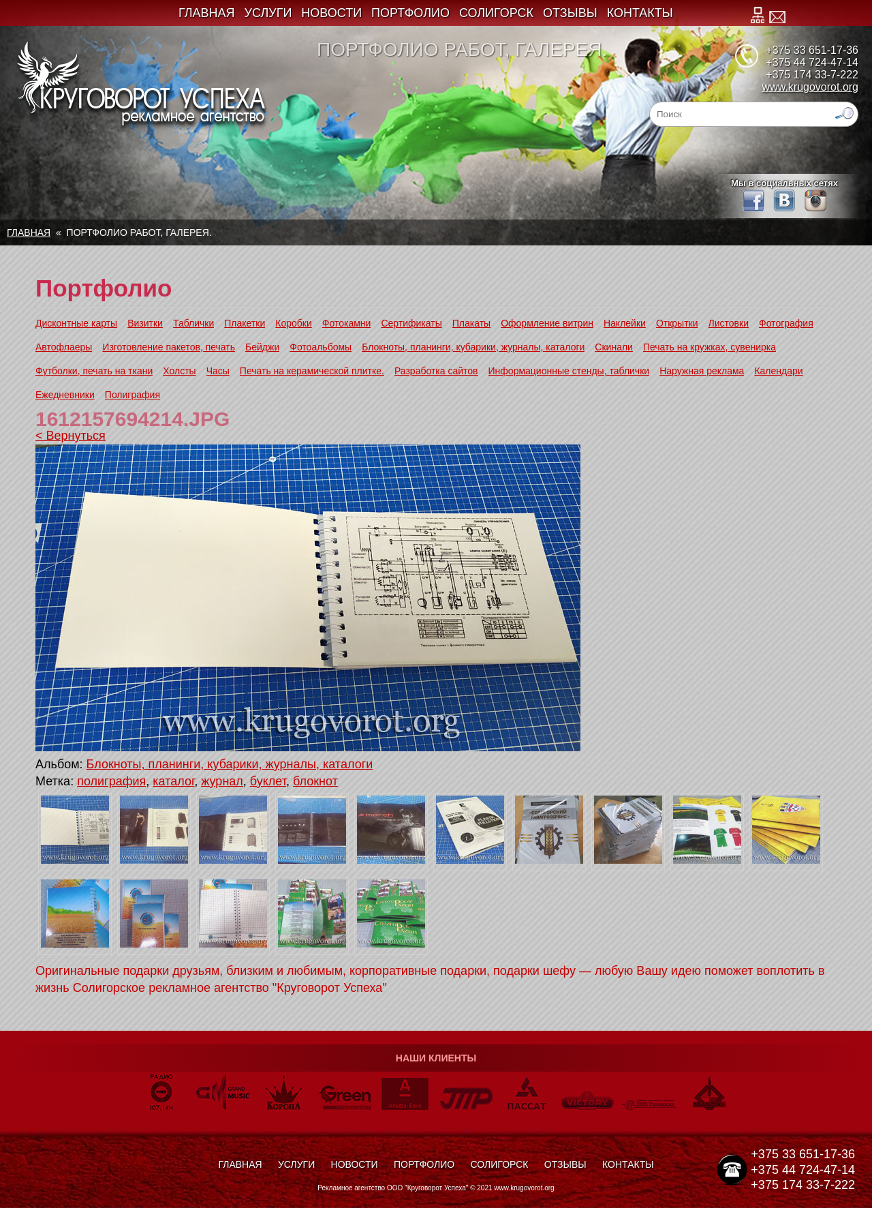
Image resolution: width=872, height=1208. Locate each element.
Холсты (179, 370)
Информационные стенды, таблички (569, 370)
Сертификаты (411, 323)
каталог (173, 781)
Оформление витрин (547, 323)
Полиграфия (132, 394)
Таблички (193, 323)
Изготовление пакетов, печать (168, 347)
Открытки (677, 323)
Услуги (268, 13)
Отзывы (570, 13)
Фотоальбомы (321, 347)
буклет (268, 781)
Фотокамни (346, 323)
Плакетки (244, 323)
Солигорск (496, 13)
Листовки (728, 323)
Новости (331, 13)
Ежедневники (65, 394)
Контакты (640, 13)
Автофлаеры (63, 347)
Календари (778, 370)
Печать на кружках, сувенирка (709, 347)
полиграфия (111, 781)
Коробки (293, 323)
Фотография (786, 323)
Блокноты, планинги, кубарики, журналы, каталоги (473, 347)
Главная (206, 13)
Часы (218, 370)
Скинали (614, 347)
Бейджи (262, 347)
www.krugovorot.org (810, 87)
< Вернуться (70, 435)
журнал (222, 781)
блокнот (315, 781)
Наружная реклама (701, 370)
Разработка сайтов (436, 370)
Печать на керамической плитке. (312, 370)
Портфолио (410, 13)
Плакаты (471, 323)
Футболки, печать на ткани (94, 370)
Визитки (145, 323)
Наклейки (625, 323)
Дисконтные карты (76, 323)
